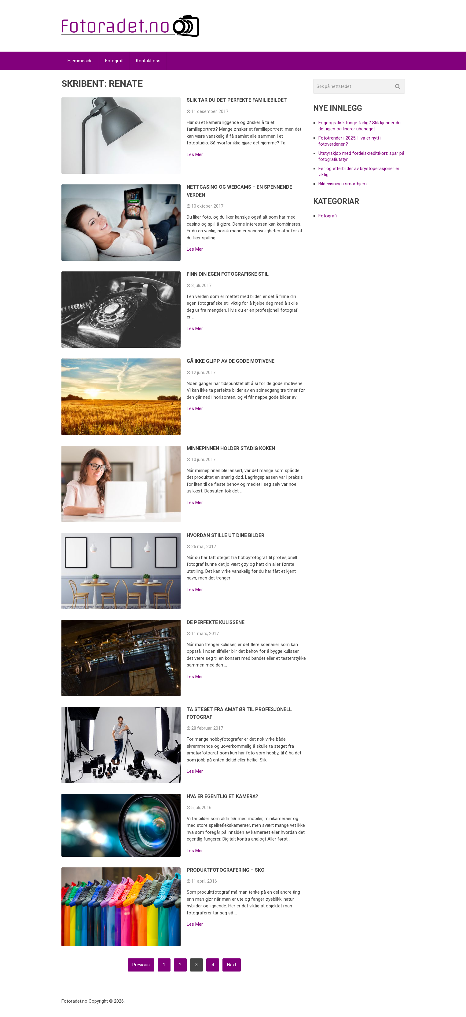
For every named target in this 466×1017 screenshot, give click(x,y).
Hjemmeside (80, 61)
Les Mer (195, 154)
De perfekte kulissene (215, 622)
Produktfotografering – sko (226, 870)
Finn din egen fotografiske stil (228, 274)
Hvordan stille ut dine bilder (225, 535)
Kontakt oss (148, 61)
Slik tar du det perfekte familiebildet (237, 100)
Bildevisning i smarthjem (342, 184)
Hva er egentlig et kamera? (222, 796)
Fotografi (114, 61)
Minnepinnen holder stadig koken (231, 448)
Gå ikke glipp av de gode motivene (230, 361)
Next (231, 965)
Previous (141, 965)
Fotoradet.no (74, 1001)
